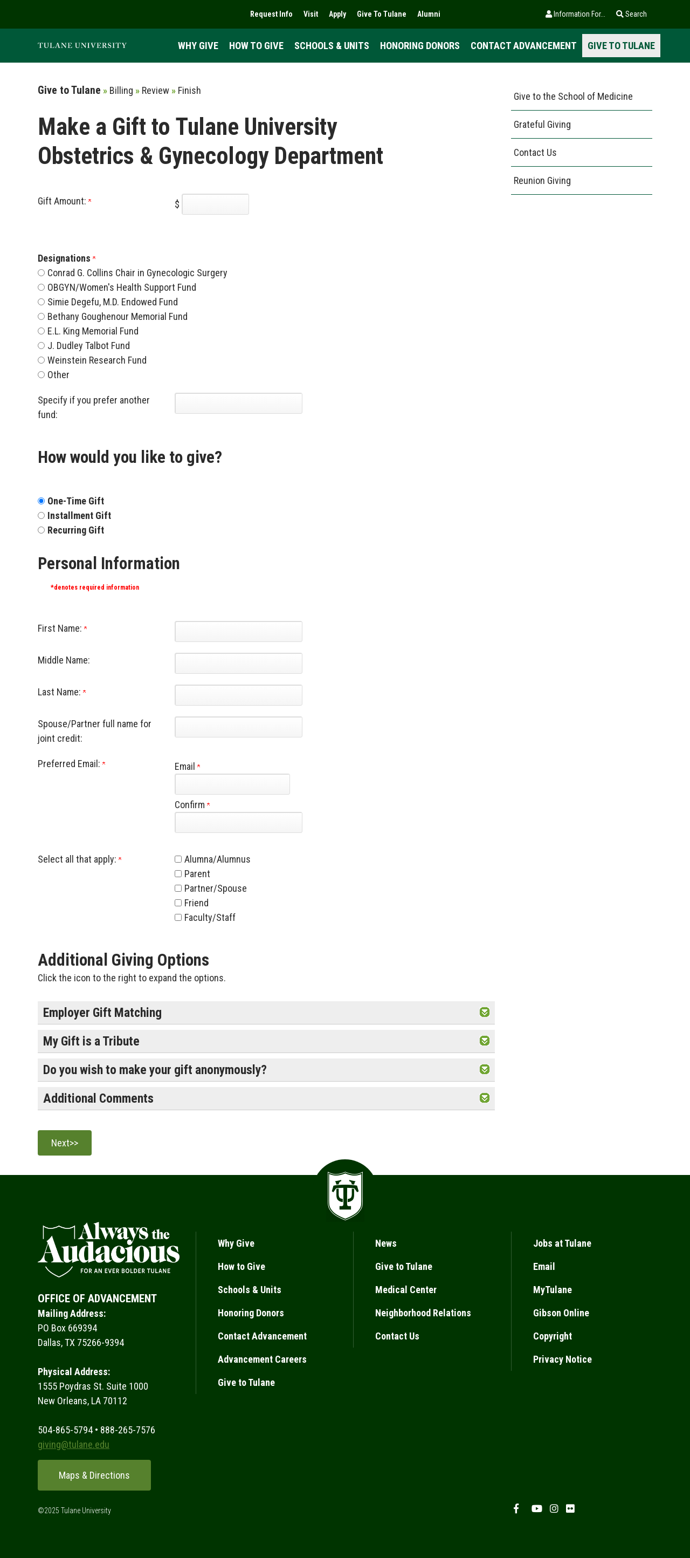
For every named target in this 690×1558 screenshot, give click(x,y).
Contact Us (535, 152)
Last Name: (62, 692)
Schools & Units (331, 45)
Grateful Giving (542, 124)
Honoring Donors (420, 45)
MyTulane (552, 1289)
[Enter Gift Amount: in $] (215, 204)
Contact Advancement (524, 45)
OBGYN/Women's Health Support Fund (121, 287)
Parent (197, 873)
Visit (310, 14)
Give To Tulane (381, 14)
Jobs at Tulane (562, 1243)
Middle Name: (64, 660)
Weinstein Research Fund (97, 360)
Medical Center (406, 1289)
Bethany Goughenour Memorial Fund (117, 316)
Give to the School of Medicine (573, 96)
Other (58, 374)
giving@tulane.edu (73, 1444)
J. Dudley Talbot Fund (88, 345)
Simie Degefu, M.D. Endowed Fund (112, 302)
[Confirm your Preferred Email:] (238, 822)
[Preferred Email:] (232, 784)
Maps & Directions (94, 1475)
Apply (337, 14)
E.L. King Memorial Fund (93, 331)
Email (187, 766)
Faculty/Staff (210, 917)
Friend (196, 902)
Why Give (198, 45)
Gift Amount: (64, 201)
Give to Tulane (621, 45)
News (386, 1243)
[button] (484, 1012)
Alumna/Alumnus (217, 859)
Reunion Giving (542, 180)
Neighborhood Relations (423, 1312)
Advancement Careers (262, 1359)
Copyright (552, 1336)
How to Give (256, 45)
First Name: (62, 628)
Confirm (192, 804)
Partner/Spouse (215, 888)
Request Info (271, 14)
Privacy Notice (562, 1359)
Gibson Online (561, 1312)
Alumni (428, 14)
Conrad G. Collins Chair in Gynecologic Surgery (137, 272)
